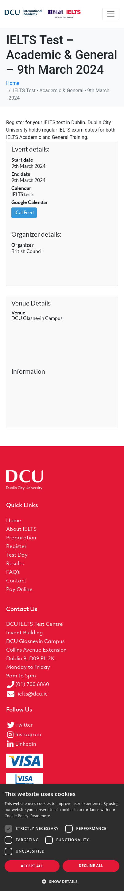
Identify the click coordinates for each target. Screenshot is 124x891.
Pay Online (19, 589)
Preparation (21, 537)
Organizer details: (36, 234)
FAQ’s (13, 572)
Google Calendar (29, 202)
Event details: (30, 149)
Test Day (17, 554)
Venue (18, 312)
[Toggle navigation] (110, 14)
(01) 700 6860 (32, 684)
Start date (22, 160)
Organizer (22, 245)
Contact (16, 580)
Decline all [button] (91, 865)
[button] (62, 881)
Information (28, 371)
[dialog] (62, 837)
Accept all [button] (32, 866)
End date (20, 174)
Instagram (28, 734)
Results (15, 563)
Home (13, 520)
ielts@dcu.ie (33, 693)
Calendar (21, 188)
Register (16, 546)
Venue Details (31, 303)
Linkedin (25, 743)
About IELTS (21, 529)
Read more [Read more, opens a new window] (40, 815)
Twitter (24, 724)
